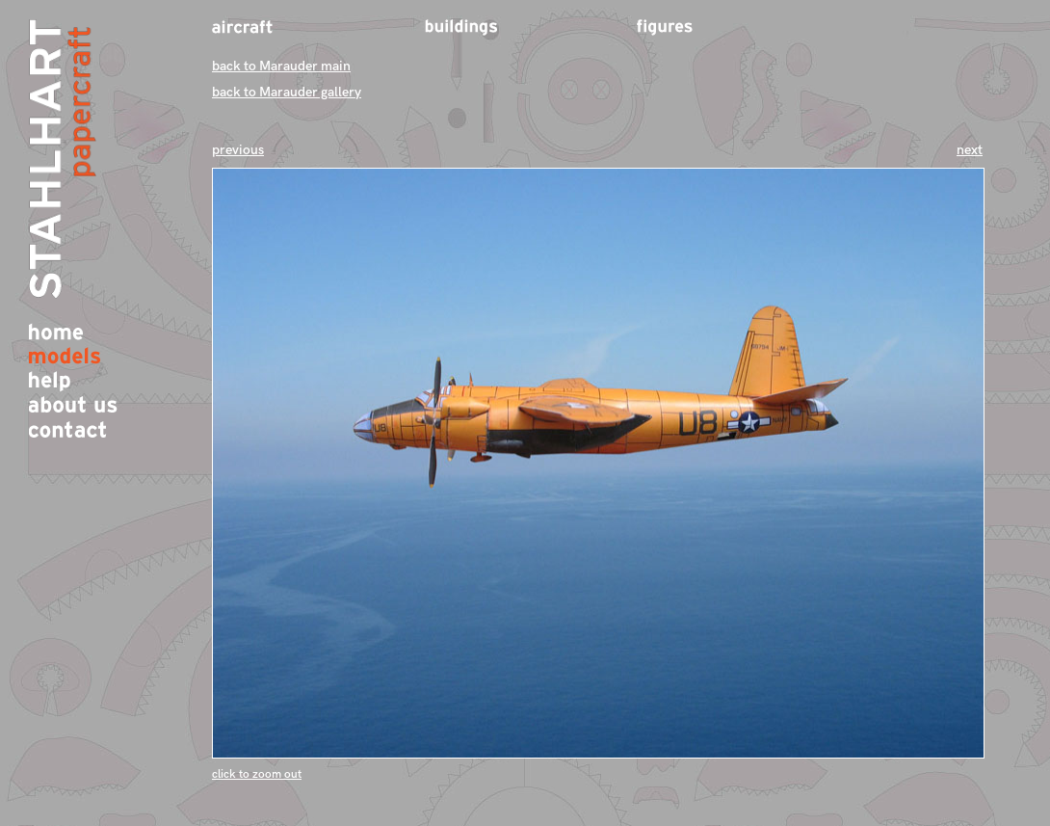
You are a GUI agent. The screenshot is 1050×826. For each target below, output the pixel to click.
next (970, 150)
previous (238, 150)
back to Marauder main (281, 66)
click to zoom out (257, 774)
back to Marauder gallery (286, 92)
